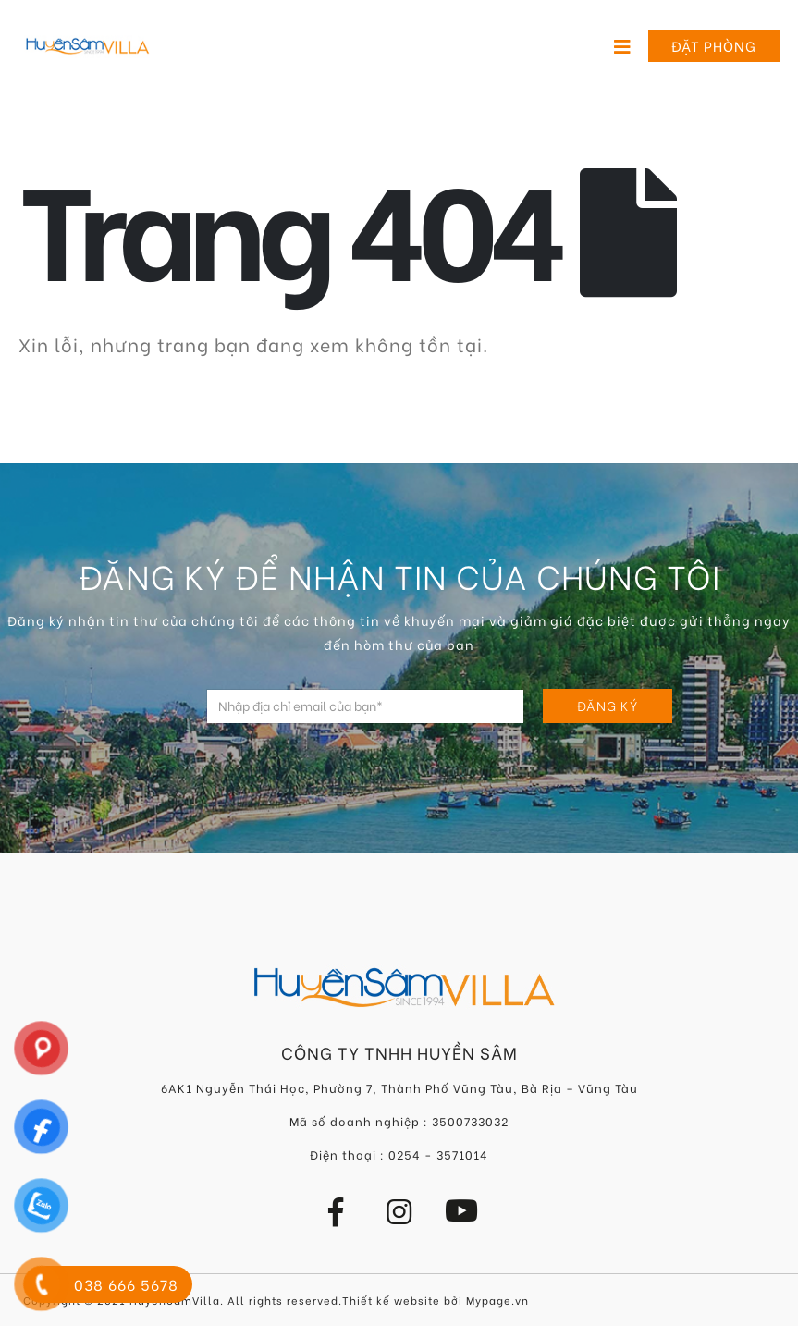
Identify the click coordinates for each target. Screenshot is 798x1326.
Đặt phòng (713, 45)
